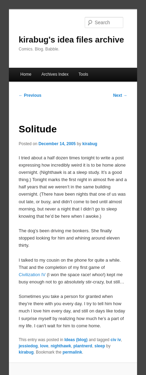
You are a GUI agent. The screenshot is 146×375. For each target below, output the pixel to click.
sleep (99, 346)
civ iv (116, 339)
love (44, 346)
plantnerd (82, 346)
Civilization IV (32, 274)
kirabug (89, 143)
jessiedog (28, 346)
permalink (72, 352)
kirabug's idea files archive (71, 39)
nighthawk (61, 346)
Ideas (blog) (75, 339)
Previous (30, 95)
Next (120, 95)
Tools (83, 74)
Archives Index (55, 74)
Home (25, 74)
